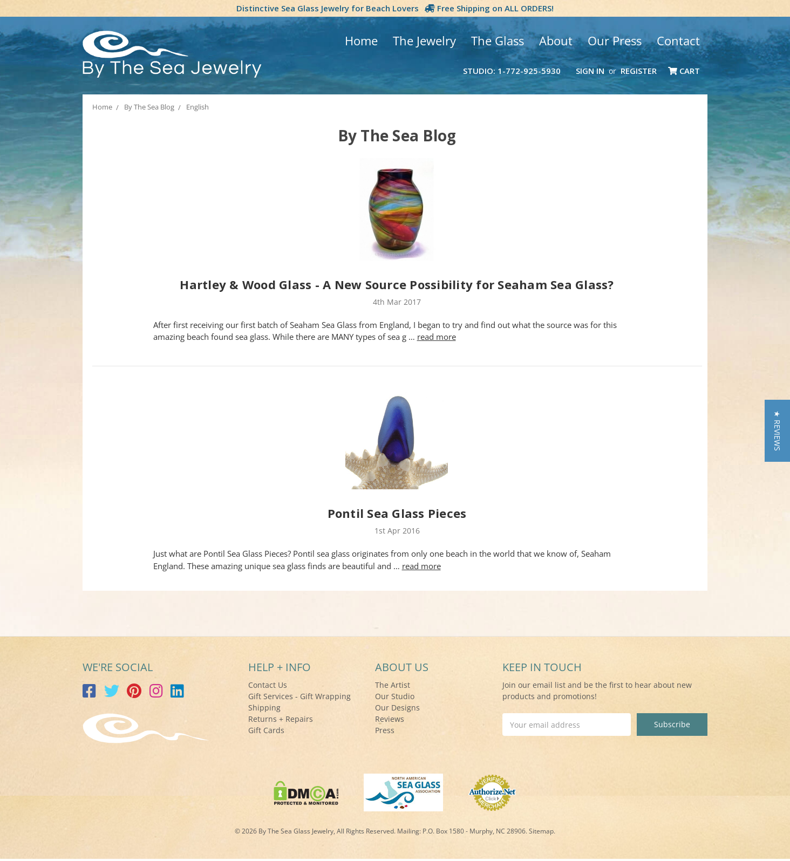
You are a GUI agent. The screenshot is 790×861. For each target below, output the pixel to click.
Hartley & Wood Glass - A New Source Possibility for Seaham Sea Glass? (397, 284)
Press (384, 730)
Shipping (264, 707)
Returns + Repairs (280, 719)
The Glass (497, 40)
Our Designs (397, 707)
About (556, 40)
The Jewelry (424, 40)
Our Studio (394, 696)
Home (361, 40)
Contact (678, 40)
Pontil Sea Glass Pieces (397, 513)
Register (639, 70)
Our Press (615, 40)
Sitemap (541, 831)
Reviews (389, 719)
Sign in (590, 70)
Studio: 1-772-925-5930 (512, 70)
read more (436, 336)
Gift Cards (266, 730)
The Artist (392, 685)
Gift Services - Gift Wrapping (299, 696)
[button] (777, 431)
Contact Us (267, 685)
